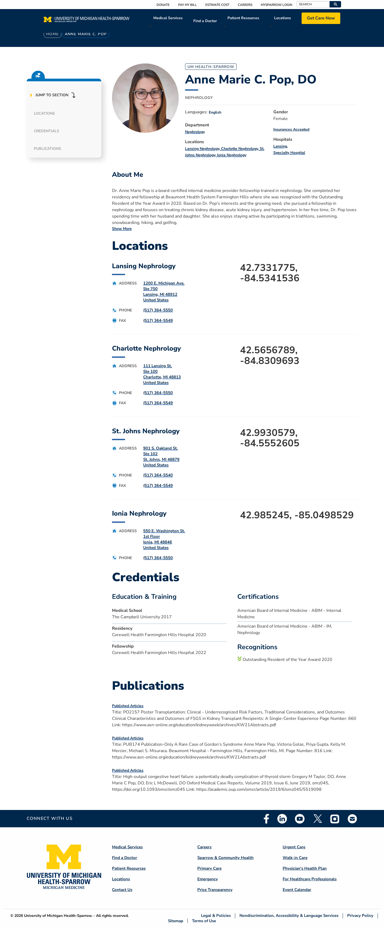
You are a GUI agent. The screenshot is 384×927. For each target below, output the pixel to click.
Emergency (207, 879)
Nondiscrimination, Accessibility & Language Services (288, 915)
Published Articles (127, 705)
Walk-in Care (295, 857)
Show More (122, 228)
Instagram (335, 819)
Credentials (46, 131)
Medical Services (168, 18)
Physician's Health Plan (305, 868)
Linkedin (282, 819)
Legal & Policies (216, 915)
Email (352, 818)
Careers (245, 5)
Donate (163, 5)
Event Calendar (297, 889)
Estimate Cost (217, 5)
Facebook (266, 819)
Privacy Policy (360, 915)
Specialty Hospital (289, 152)
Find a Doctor (205, 20)
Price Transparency (215, 889)
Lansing (280, 146)
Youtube (300, 819)
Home (52, 34)
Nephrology (195, 131)
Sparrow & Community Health (225, 857)
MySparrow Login (276, 5)
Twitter (317, 819)
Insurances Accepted (291, 129)
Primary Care (209, 868)
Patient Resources (243, 18)
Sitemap (175, 920)
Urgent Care (294, 847)
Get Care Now (321, 18)
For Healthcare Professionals (310, 879)
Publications (47, 148)
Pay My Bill (187, 5)
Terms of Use (204, 920)
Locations (282, 18)
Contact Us (122, 889)
